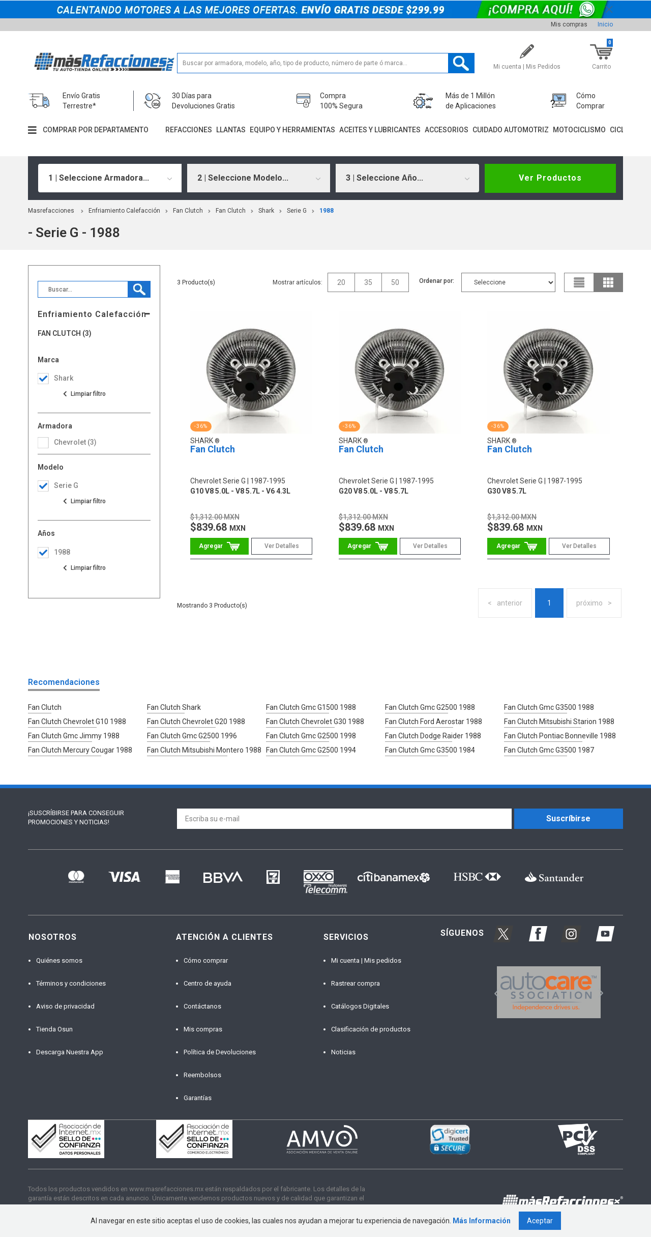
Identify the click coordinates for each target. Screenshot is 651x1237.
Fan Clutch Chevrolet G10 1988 (77, 721)
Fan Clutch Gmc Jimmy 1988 (74, 736)
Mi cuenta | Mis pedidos (366, 960)
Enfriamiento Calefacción (124, 210)
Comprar (219, 546)
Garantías (198, 1098)
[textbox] (326, 63)
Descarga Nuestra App (69, 1052)
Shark (266, 210)
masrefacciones (51, 210)
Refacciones (188, 130)
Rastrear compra (355, 983)
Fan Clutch (188, 210)
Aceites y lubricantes (380, 130)
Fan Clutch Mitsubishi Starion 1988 (559, 721)
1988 (326, 210)
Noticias (343, 1052)
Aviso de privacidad (65, 1006)
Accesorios (446, 130)
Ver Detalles (281, 546)
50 (395, 282)
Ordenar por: (436, 280)
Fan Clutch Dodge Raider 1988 (433, 736)
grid (608, 282)
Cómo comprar (206, 960)
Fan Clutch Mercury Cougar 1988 (80, 750)
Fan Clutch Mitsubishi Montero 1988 (204, 750)
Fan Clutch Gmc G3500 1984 (430, 750)
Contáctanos (202, 1006)
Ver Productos (550, 178)
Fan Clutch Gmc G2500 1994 (311, 750)
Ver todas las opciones (84, 393)
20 (341, 282)
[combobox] (110, 178)
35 (368, 282)
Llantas (231, 130)
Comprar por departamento (96, 130)
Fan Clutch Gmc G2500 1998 (311, 736)
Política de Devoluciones (220, 1052)
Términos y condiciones (71, 983)
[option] (548, 992)
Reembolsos (202, 1075)
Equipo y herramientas (292, 130)
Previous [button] (493, 992)
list (579, 282)
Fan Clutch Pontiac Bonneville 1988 (560, 736)
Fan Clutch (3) (65, 333)
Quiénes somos (59, 960)
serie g (297, 210)
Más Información (482, 1221)
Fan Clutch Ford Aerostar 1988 (433, 721)
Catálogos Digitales (360, 1006)
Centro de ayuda (207, 983)
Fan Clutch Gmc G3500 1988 (549, 707)
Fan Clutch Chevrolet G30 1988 (315, 721)
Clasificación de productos (370, 1029)
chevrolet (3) (75, 442)
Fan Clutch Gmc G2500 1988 (430, 707)
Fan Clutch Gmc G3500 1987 (549, 750)
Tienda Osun (54, 1029)
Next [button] (599, 992)
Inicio (605, 24)
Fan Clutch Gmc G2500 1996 (192, 736)
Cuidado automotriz (510, 130)
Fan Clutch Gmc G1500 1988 (311, 707)
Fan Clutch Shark (174, 707)
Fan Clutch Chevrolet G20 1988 (196, 721)
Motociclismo (579, 130)
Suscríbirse (568, 818)
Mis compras (569, 24)
